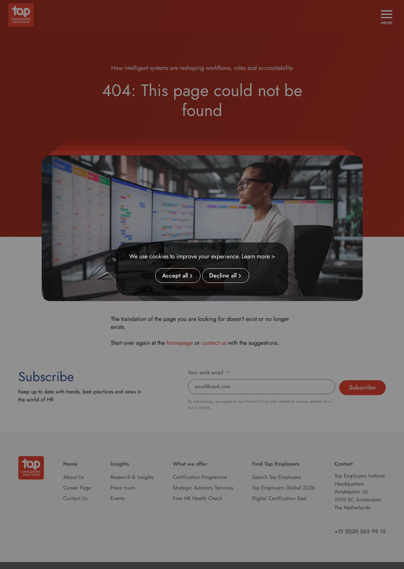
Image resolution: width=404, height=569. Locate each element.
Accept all (175, 276)
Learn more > (258, 256)
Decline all (223, 276)
